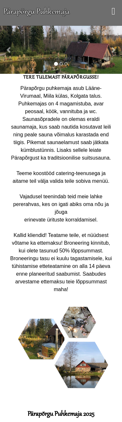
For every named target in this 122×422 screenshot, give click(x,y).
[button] (9, 49)
